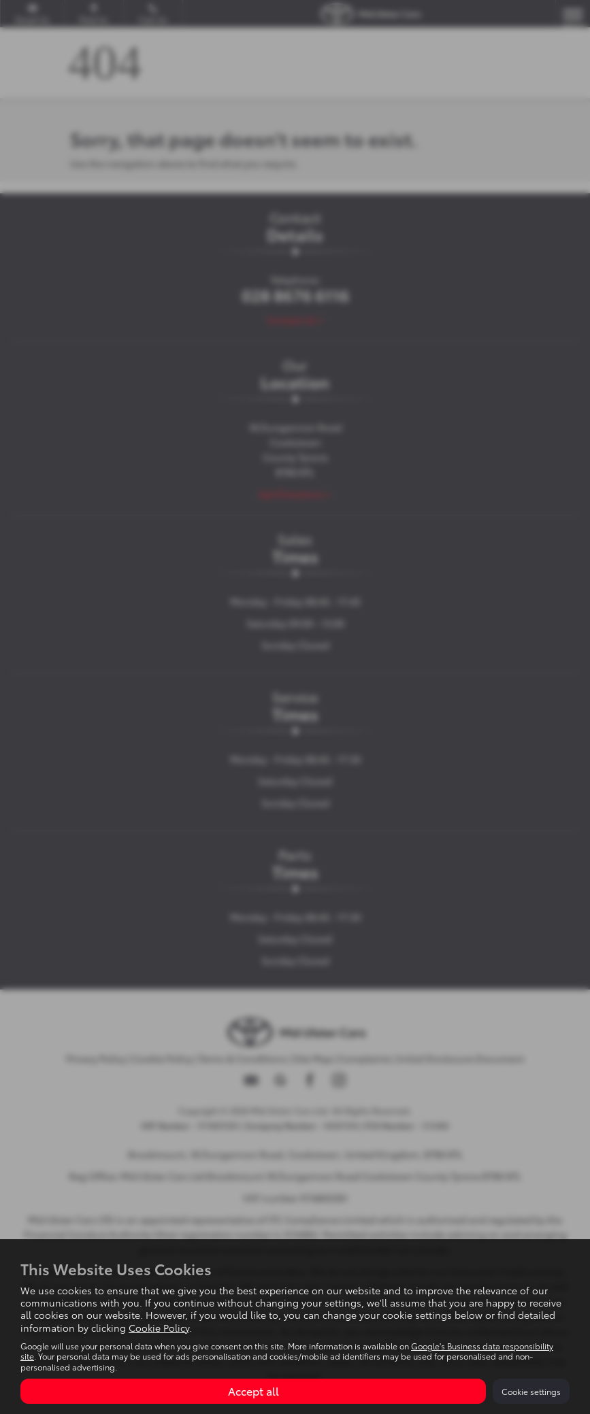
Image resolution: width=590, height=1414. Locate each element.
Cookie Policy (159, 1327)
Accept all (253, 1390)
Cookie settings (531, 1391)
